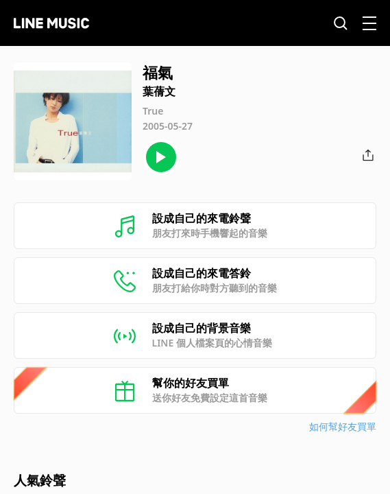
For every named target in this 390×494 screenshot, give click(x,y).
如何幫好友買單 (342, 426)
